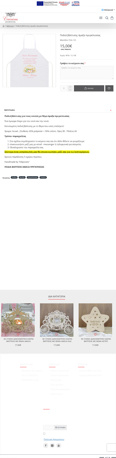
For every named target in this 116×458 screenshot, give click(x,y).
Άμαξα (22, 177)
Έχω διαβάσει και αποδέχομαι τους (54, 436)
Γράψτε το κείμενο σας (72, 63)
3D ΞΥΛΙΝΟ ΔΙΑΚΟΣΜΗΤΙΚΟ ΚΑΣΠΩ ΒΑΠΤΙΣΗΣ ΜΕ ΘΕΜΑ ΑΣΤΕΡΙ (96, 340)
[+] (70, 86)
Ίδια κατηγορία (56, 296)
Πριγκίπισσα (32, 177)
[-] (70, 89)
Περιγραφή (9, 110)
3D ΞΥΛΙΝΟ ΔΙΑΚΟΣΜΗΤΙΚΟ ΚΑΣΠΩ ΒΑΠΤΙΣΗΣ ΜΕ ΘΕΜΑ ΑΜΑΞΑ (18, 340)
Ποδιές (43, 177)
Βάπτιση (10, 26)
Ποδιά (14, 177)
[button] (89, 88)
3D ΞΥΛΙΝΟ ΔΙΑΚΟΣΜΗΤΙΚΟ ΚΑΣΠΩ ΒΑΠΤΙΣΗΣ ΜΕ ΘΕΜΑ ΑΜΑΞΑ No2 (57, 340)
